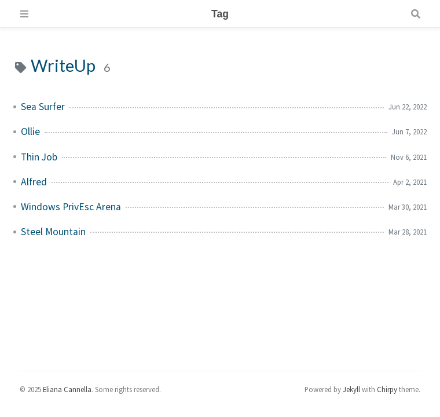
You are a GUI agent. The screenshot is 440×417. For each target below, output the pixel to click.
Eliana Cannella (67, 389)
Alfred (34, 181)
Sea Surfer (43, 106)
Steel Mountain (53, 231)
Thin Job (39, 157)
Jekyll (351, 389)
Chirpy (387, 389)
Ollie (30, 131)
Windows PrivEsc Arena (71, 206)
